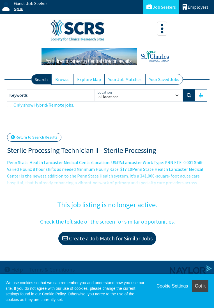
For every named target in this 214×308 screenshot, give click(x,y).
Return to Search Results (34, 137)
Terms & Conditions (52, 269)
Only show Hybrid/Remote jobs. (43, 105)
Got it (200, 286)
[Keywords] (51, 95)
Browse (62, 79)
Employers (195, 6)
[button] (201, 95)
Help (13, 269)
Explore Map (89, 79)
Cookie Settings (172, 286)
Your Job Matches (125, 79)
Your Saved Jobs (164, 79)
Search (41, 79)
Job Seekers (161, 6)
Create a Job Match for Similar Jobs (107, 238)
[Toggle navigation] (162, 29)
